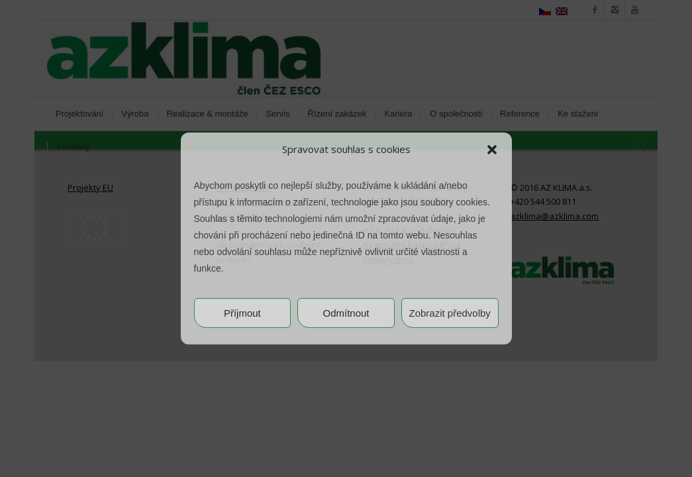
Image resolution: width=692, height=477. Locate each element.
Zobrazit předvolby (449, 313)
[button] (492, 149)
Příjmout (242, 313)
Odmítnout (345, 313)
